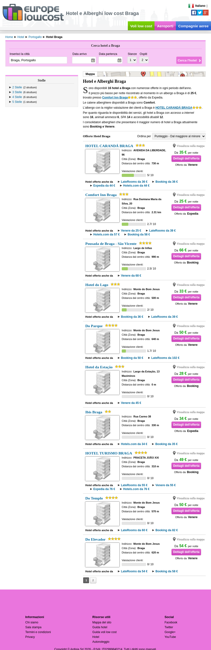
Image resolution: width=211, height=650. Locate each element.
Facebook (170, 622)
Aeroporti (165, 26)
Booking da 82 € (166, 530)
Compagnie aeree (193, 26)
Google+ (170, 632)
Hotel (95, 637)
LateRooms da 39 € (162, 230)
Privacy (30, 637)
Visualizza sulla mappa (190, 146)
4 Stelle (17, 97)
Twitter (168, 627)
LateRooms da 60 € (134, 530)
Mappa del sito (101, 622)
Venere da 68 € (131, 275)
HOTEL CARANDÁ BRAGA (173, 107)
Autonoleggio (100, 641)
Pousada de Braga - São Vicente (111, 244)
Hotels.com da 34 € (134, 444)
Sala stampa (33, 627)
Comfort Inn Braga (115, 97)
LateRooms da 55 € (134, 485)
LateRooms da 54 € (134, 571)
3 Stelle (17, 92)
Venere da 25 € (131, 230)
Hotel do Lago (96, 285)
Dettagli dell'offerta (186, 158)
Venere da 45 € (131, 403)
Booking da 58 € (139, 234)
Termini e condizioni (38, 632)
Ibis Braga (93, 412)
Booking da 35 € (166, 444)
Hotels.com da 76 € (136, 489)
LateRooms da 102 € (165, 358)
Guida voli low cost (104, 632)
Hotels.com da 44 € (136, 185)
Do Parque (94, 326)
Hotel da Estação (99, 367)
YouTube (170, 637)
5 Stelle (17, 102)
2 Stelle (17, 87)
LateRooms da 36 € (134, 181)
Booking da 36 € (166, 181)
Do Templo (94, 498)
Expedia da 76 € (104, 489)
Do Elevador (95, 539)
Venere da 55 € (165, 485)
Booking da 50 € (132, 358)
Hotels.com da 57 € (106, 234)
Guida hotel (99, 627)
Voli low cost (141, 26)
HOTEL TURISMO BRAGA (108, 453)
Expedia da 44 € (104, 185)
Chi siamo (31, 622)
